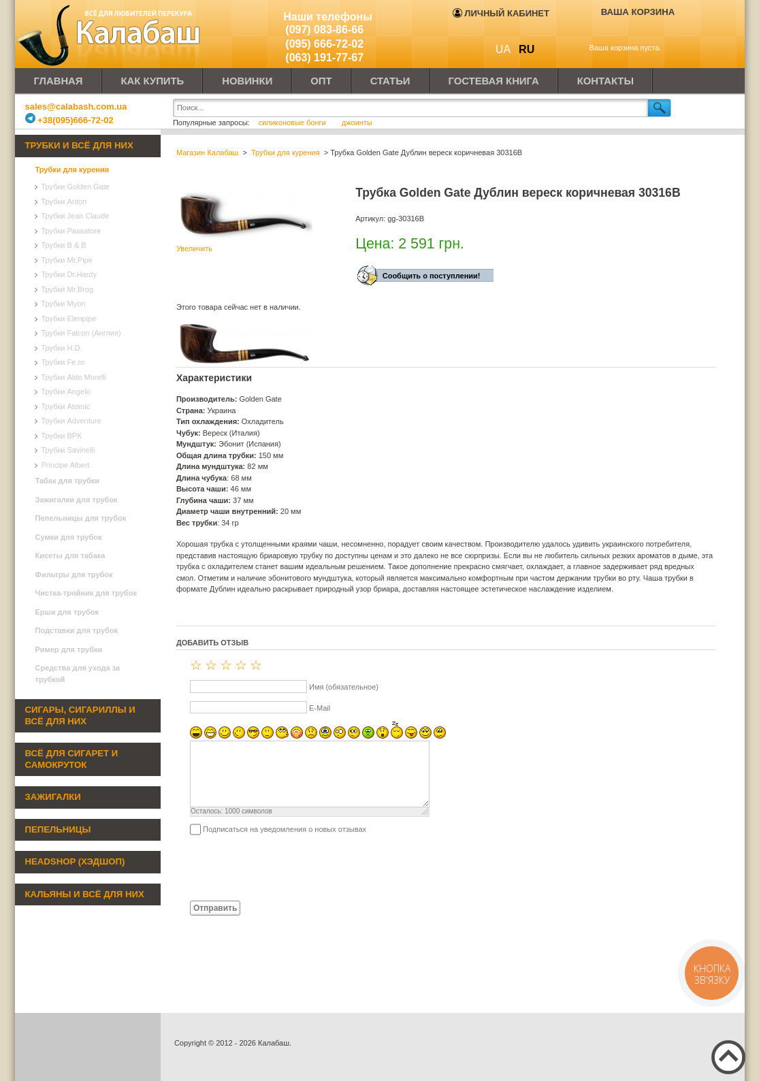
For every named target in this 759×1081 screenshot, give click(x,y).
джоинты (357, 122)
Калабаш (110, 34)
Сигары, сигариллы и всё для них (80, 715)
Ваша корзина (638, 12)
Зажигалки (53, 797)
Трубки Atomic (66, 406)
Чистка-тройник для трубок (86, 593)
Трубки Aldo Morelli (74, 377)
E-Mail (319, 708)
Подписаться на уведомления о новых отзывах (284, 829)
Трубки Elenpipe (69, 318)
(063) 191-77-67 (324, 57)
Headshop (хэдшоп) (75, 861)
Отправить (215, 908)
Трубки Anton (64, 201)
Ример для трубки (69, 649)
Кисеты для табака (70, 555)
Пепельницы (58, 829)
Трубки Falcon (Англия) (81, 333)
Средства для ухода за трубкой (77, 673)
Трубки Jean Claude (76, 216)
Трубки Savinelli (68, 450)
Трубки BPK (62, 436)
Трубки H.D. (62, 348)
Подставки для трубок (76, 630)
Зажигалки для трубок (76, 500)
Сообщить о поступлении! (432, 276)
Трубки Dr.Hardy (69, 274)
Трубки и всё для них (79, 145)
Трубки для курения (72, 169)
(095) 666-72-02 (324, 44)
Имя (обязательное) (343, 687)
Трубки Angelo (66, 391)
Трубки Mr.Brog (68, 289)
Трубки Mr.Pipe (67, 260)
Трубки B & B (64, 245)
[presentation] (279, 867)
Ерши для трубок (67, 612)
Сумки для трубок (68, 537)
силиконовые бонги (293, 122)
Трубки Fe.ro (63, 362)
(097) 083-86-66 (324, 29)
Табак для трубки (67, 481)
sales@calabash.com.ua (76, 106)
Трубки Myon (64, 304)
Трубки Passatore (71, 231)
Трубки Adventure (71, 421)
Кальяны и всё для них (84, 894)
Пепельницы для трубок (81, 518)
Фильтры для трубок (74, 574)
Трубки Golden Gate (76, 186)
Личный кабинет (501, 13)
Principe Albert (66, 465)
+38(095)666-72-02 (69, 120)
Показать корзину (629, 32)
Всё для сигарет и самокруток (71, 759)
